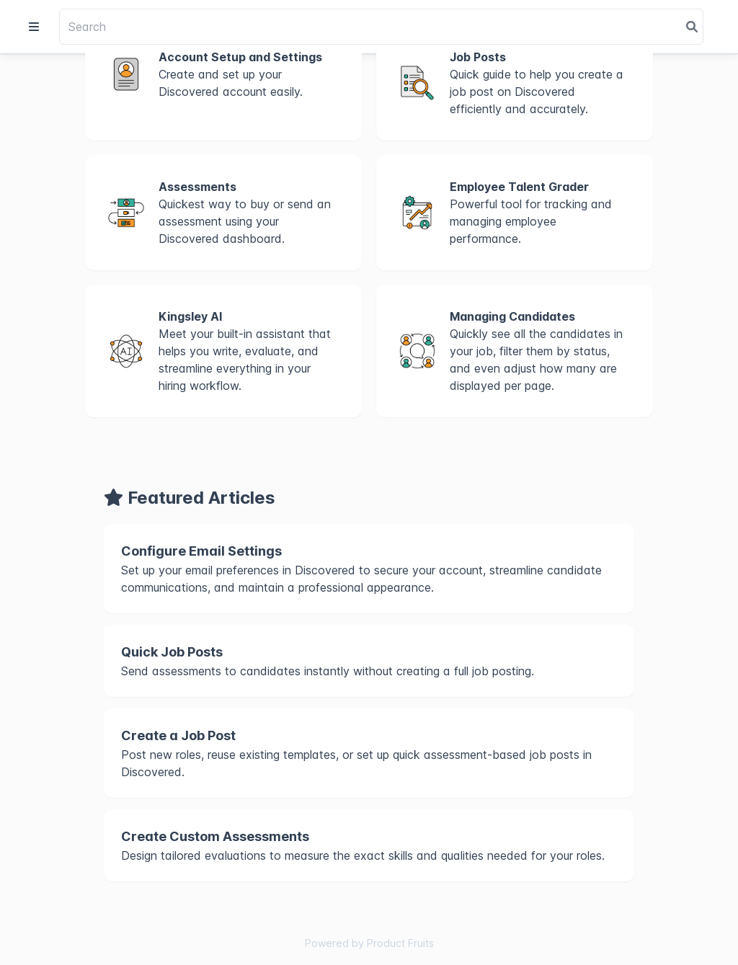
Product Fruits (400, 943)
